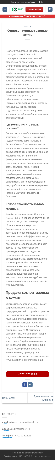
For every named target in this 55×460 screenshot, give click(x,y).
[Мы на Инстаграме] (42, 2)
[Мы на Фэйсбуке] (39, 2)
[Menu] (4, 9)
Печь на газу (8, 397)
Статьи (27, 27)
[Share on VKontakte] (30, 384)
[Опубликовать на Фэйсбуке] (24, 384)
